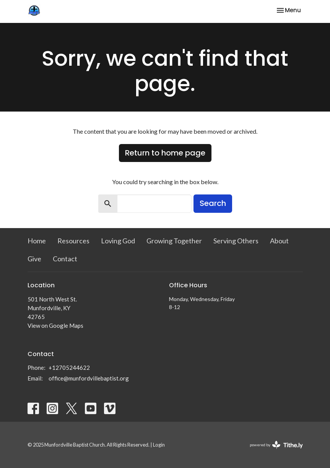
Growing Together (174, 240)
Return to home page (165, 152)
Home (37, 240)
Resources (73, 240)
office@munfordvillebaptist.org (89, 378)
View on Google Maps (55, 325)
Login (159, 445)
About (279, 240)
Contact (65, 258)
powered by (276, 444)
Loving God (118, 240)
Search (213, 203)
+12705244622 (69, 367)
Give (34, 258)
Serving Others (235, 240)
